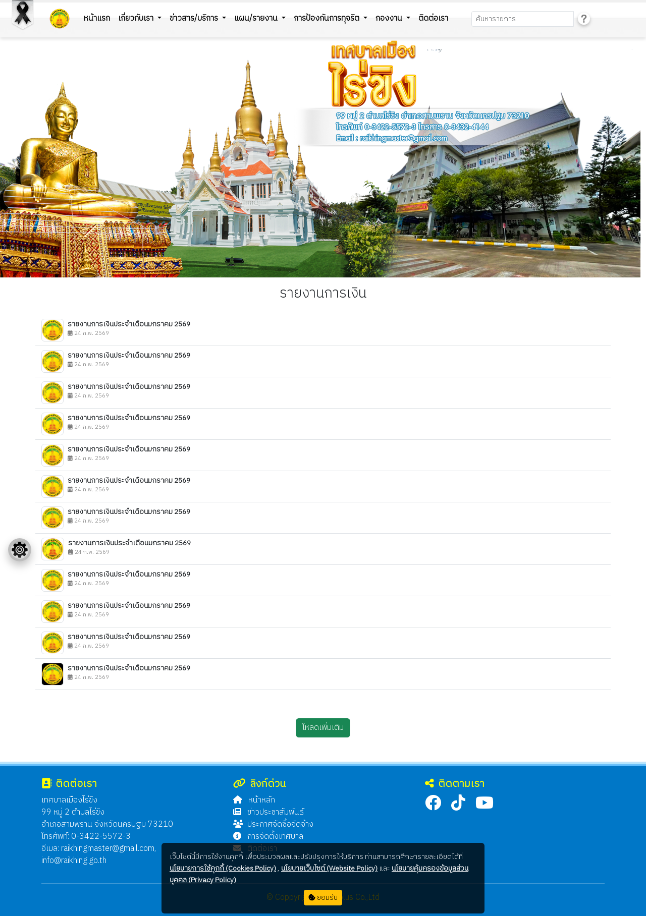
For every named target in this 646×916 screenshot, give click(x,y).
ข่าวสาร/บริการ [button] (195, 18)
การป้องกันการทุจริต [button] (327, 18)
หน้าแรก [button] (97, 18)
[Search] (522, 19)
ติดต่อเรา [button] (433, 18)
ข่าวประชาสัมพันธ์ (268, 812)
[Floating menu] (19, 549)
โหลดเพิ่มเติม (323, 727)
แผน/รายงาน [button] (257, 18)
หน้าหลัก (254, 800)
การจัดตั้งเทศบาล (268, 836)
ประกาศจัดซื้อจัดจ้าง (273, 824)
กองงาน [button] (389, 18)
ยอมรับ (323, 897)
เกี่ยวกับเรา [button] (136, 18)
